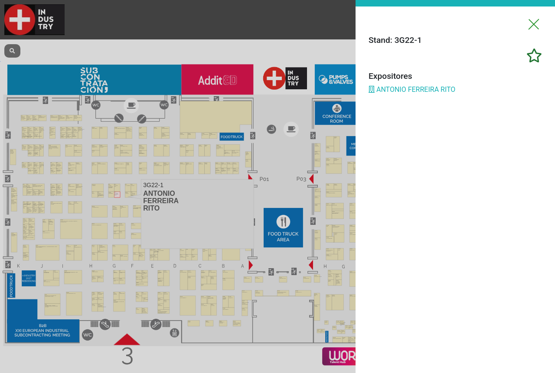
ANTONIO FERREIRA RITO (412, 89)
